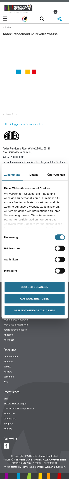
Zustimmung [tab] (12, 174)
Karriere (8, 371)
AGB (6, 398)
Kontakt (8, 428)
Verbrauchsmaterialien (15, 329)
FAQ (6, 381)
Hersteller (9, 339)
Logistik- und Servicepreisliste (19, 408)
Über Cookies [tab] (56, 174)
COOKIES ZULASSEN (34, 286)
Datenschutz (10, 418)
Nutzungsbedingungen (15, 403)
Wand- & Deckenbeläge (16, 319)
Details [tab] (33, 174)
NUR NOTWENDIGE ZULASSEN (34, 310)
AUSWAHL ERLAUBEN (34, 298)
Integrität (8, 423)
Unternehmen (11, 356)
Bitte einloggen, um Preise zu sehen (23, 124)
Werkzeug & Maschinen (16, 324)
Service (7, 366)
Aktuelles (8, 361)
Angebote (8, 334)
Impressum (9, 413)
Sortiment (9, 376)
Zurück (8, 27)
